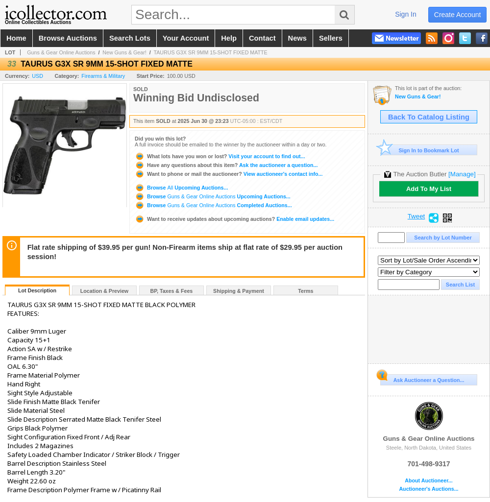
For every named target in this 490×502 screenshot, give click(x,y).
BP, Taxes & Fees (171, 291)
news (297, 38)
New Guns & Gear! (124, 52)
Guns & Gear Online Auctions (61, 52)
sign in (405, 14)
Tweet (416, 216)
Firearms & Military (103, 76)
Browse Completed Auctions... (213, 205)
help (229, 38)
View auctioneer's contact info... (228, 174)
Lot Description (37, 290)
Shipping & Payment (238, 291)
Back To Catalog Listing (428, 117)
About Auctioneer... (428, 480)
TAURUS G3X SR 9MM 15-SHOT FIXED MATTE (211, 52)
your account (186, 38)
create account (457, 15)
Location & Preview (104, 291)
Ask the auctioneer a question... (226, 165)
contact (262, 38)
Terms (305, 291)
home (16, 38)
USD (37, 76)
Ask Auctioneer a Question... (422, 378)
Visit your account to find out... (220, 156)
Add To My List (428, 188)
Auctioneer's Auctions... (428, 489)
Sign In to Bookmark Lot (419, 150)
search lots (129, 38)
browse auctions (68, 38)
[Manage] (461, 174)
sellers (331, 38)
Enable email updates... (234, 219)
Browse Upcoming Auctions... (181, 188)
